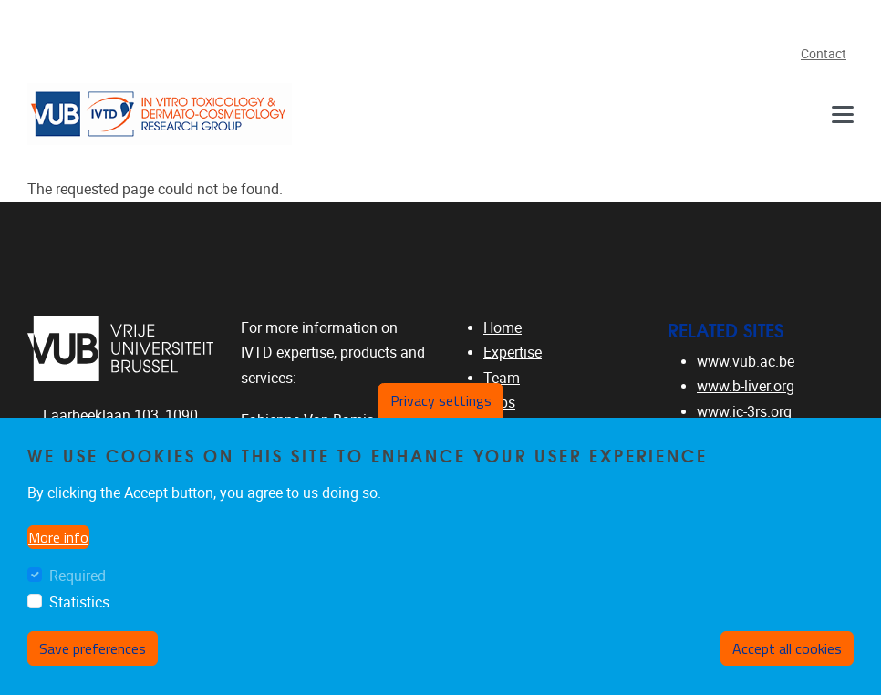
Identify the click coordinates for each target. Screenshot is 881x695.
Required (77, 576)
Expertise (512, 352)
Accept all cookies (787, 648)
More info (58, 537)
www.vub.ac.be (745, 361)
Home (502, 328)
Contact (823, 54)
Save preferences (92, 648)
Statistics (79, 602)
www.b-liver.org (745, 386)
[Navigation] (843, 114)
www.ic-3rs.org (744, 411)
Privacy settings (441, 400)
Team (501, 378)
